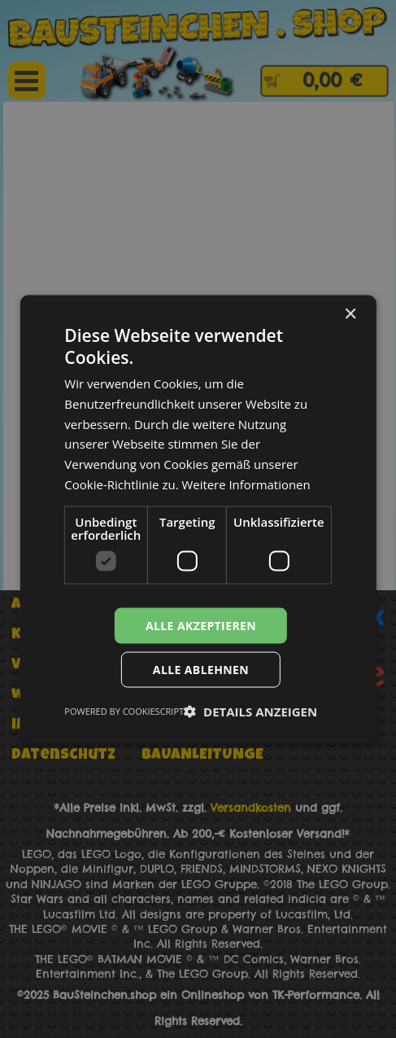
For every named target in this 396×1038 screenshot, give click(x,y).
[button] (250, 711)
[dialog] (198, 519)
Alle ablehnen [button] (201, 669)
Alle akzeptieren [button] (201, 625)
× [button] (350, 314)
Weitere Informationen (246, 483)
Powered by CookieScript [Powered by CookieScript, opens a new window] (124, 711)
